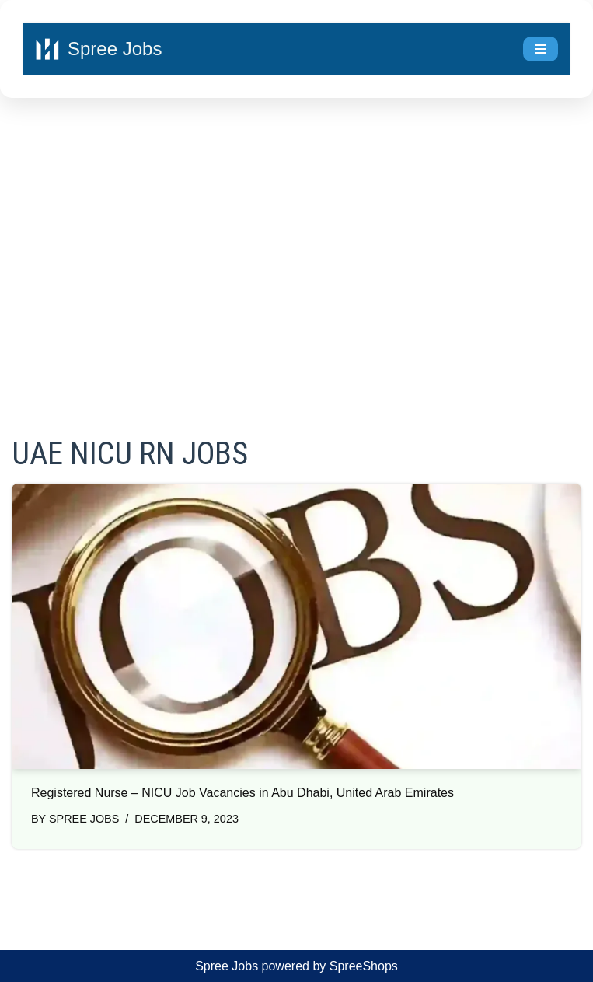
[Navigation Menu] (540, 49)
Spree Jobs (84, 819)
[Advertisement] (296, 246)
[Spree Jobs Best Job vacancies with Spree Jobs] (98, 49)
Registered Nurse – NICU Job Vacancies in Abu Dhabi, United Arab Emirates (242, 792)
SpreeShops (364, 966)
